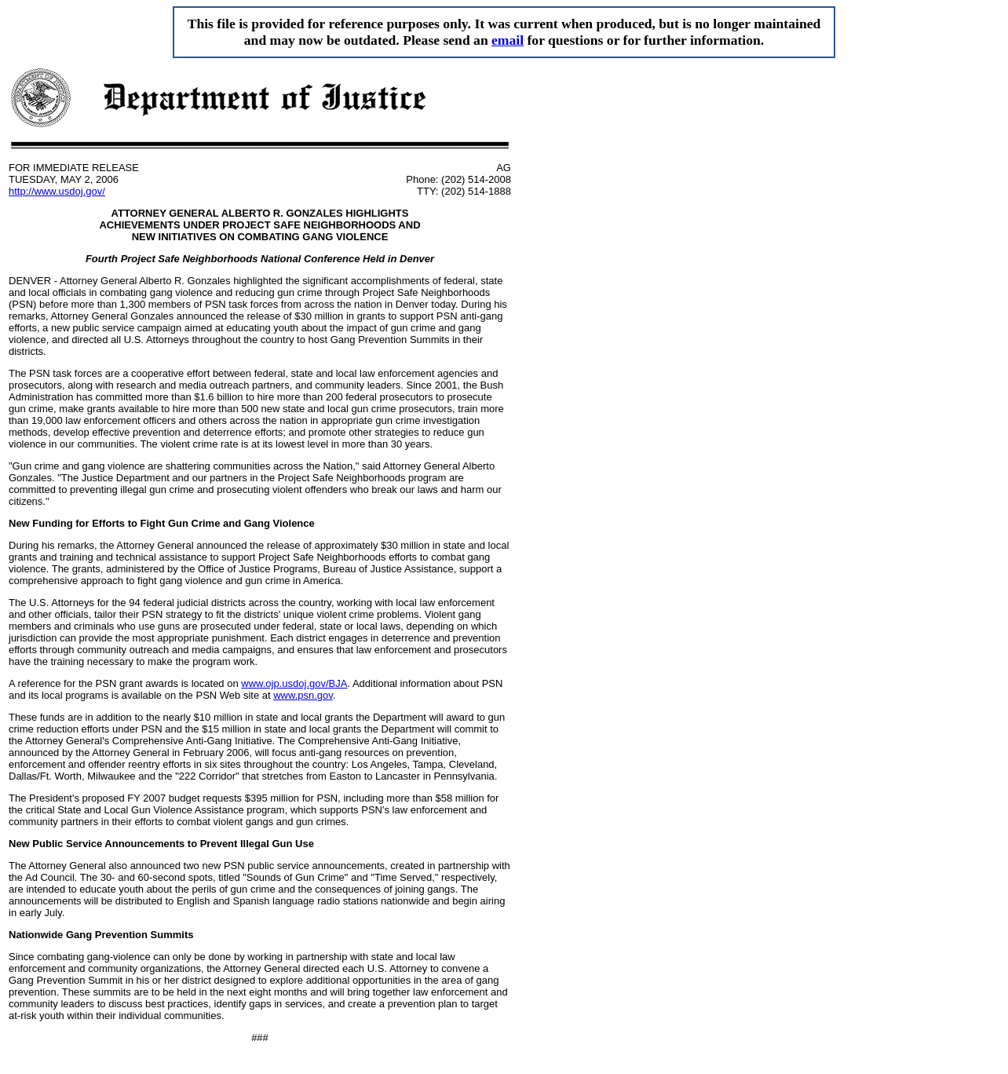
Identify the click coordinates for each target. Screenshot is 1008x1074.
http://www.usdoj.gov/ (57, 191)
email (507, 40)
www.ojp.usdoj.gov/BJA (294, 683)
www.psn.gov (303, 695)
